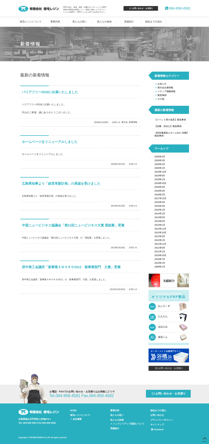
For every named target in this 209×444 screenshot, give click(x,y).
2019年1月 (160, 179)
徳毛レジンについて (31, 21)
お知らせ (116, 122)
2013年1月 (160, 225)
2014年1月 (160, 213)
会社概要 (76, 418)
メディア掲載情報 (165, 91)
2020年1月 (160, 168)
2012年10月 (160, 232)
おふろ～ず (164, 306)
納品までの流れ (153, 21)
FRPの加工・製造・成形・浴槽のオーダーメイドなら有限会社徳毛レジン (39, 8)
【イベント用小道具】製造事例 (170, 119)
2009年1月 (160, 266)
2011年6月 (160, 247)
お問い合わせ (157, 415)
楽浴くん (163, 337)
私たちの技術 (104, 21)
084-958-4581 (175, 8)
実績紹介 (129, 21)
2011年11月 (160, 244)
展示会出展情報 (164, 87)
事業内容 (55, 21)
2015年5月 (160, 202)
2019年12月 (160, 171)
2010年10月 (160, 255)
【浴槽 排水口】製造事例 (168, 126)
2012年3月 (160, 236)
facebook (157, 429)
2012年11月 (160, 228)
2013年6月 (160, 217)
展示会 (124, 122)
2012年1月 (160, 240)
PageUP (205, 438)
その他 (159, 99)
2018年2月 (160, 194)
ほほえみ (163, 326)
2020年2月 (160, 164)
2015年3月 (160, 206)
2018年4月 (160, 187)
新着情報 (133, 122)
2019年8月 (160, 175)
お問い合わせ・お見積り (168, 368)
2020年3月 (160, 160)
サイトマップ (157, 424)
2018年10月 (160, 183)
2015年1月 (160, 209)
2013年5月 (160, 221)
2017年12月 (160, 198)
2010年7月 (160, 259)
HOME (73, 410)
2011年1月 (160, 251)
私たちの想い (80, 21)
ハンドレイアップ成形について (127, 423)
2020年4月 (160, 156)
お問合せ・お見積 (140, 8)
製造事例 (160, 95)
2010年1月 (160, 263)
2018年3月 (160, 190)
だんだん (163, 316)
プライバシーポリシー (161, 419)
